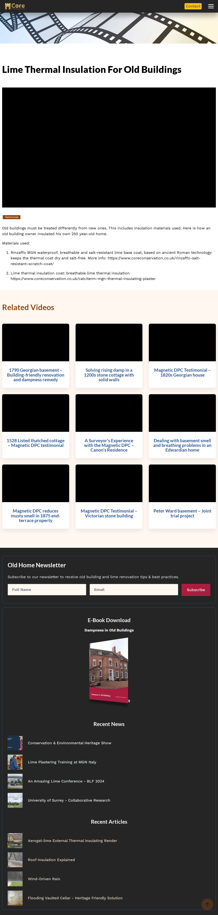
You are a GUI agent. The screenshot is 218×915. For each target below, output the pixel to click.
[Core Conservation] (15, 6)
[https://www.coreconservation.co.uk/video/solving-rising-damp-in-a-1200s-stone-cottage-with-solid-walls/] (109, 377)
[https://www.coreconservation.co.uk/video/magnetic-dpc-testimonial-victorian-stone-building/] (109, 517)
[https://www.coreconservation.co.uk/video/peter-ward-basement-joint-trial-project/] (182, 517)
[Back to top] (207, 904)
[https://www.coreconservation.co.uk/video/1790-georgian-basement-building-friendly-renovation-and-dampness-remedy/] (35, 377)
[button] (211, 6)
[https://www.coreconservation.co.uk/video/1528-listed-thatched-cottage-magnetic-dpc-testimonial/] (35, 447)
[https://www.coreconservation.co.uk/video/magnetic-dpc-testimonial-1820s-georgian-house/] (182, 377)
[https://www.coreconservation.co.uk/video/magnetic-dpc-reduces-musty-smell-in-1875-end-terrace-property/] (35, 517)
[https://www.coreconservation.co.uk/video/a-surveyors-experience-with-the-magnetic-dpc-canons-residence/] (109, 447)
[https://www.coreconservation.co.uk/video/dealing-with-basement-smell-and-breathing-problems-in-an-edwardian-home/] (182, 447)
